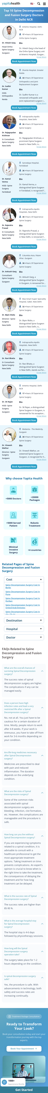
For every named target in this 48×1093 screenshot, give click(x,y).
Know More (41, 57)
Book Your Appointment (24, 1048)
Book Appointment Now (24, 61)
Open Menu (44, 3)
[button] (33, 4)
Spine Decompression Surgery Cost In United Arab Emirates (23, 606)
